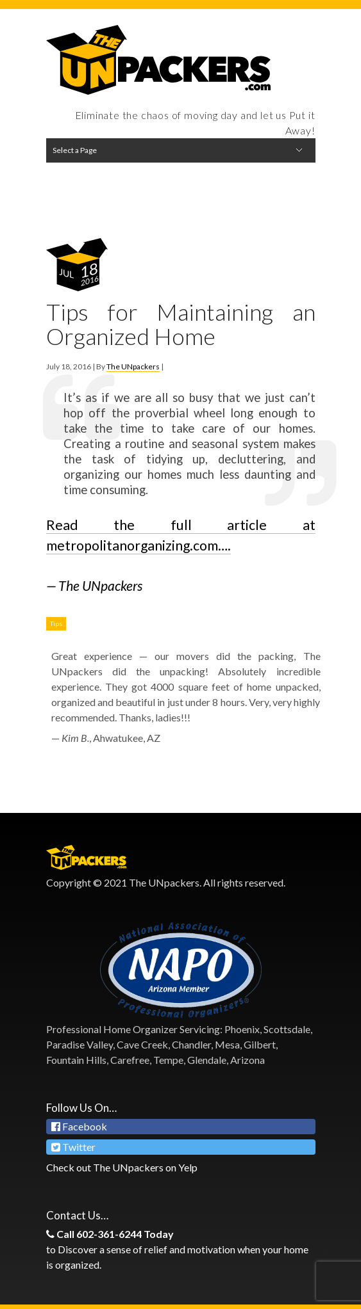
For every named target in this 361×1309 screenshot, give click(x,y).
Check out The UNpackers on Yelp (121, 1167)
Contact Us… (77, 1215)
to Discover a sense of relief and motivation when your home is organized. (180, 1248)
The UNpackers (133, 366)
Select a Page (75, 150)
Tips (56, 623)
